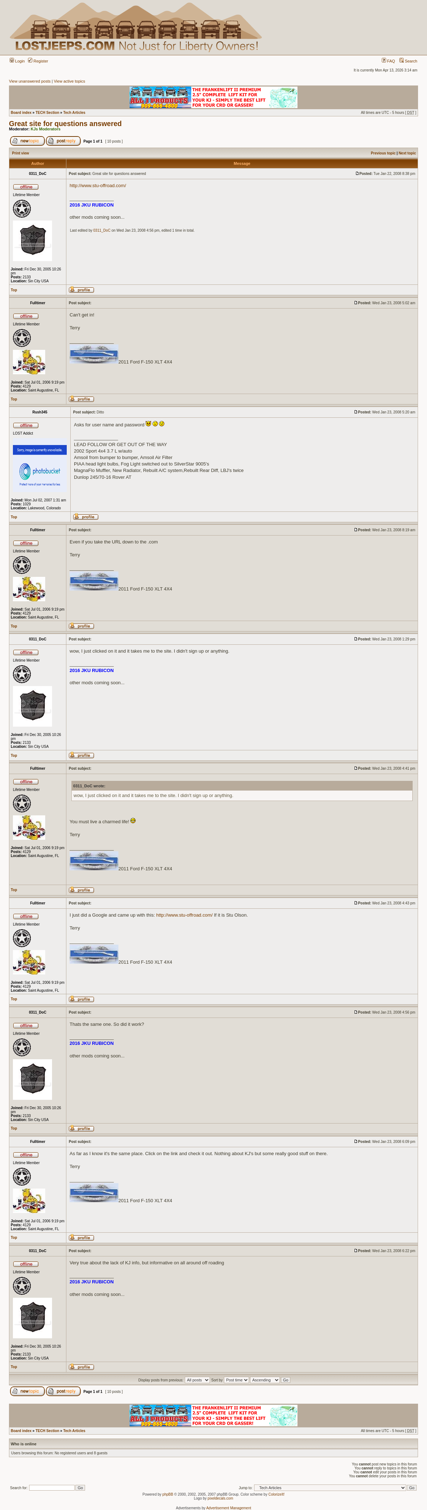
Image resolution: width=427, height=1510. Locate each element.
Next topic (407, 153)
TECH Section (47, 113)
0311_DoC (102, 230)
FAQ (388, 61)
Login (17, 61)
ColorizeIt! (276, 1494)
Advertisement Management (228, 1508)
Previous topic (383, 153)
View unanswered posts (30, 81)
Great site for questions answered (65, 124)
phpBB (168, 1494)
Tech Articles (74, 113)
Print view (20, 153)
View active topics (69, 81)
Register (38, 61)
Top (14, 290)
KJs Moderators (46, 129)
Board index (21, 113)
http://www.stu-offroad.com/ (98, 185)
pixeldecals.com (220, 1498)
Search (408, 61)
